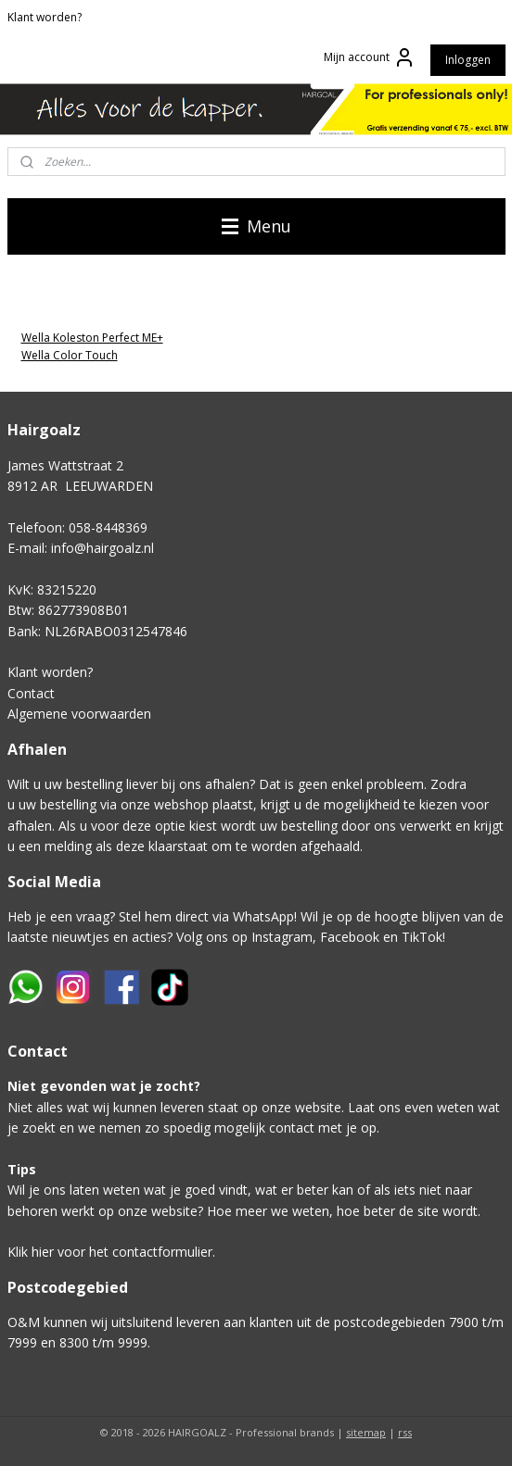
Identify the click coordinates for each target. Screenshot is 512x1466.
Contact (31, 693)
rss (405, 1432)
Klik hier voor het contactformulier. (111, 1251)
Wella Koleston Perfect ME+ (92, 337)
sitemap (366, 1432)
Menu (256, 226)
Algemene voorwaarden (79, 713)
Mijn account (370, 57)
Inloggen (468, 60)
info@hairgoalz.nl (102, 548)
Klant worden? (44, 17)
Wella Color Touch (69, 355)
